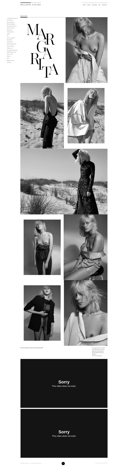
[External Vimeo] (63, 383)
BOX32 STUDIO (104, 463)
